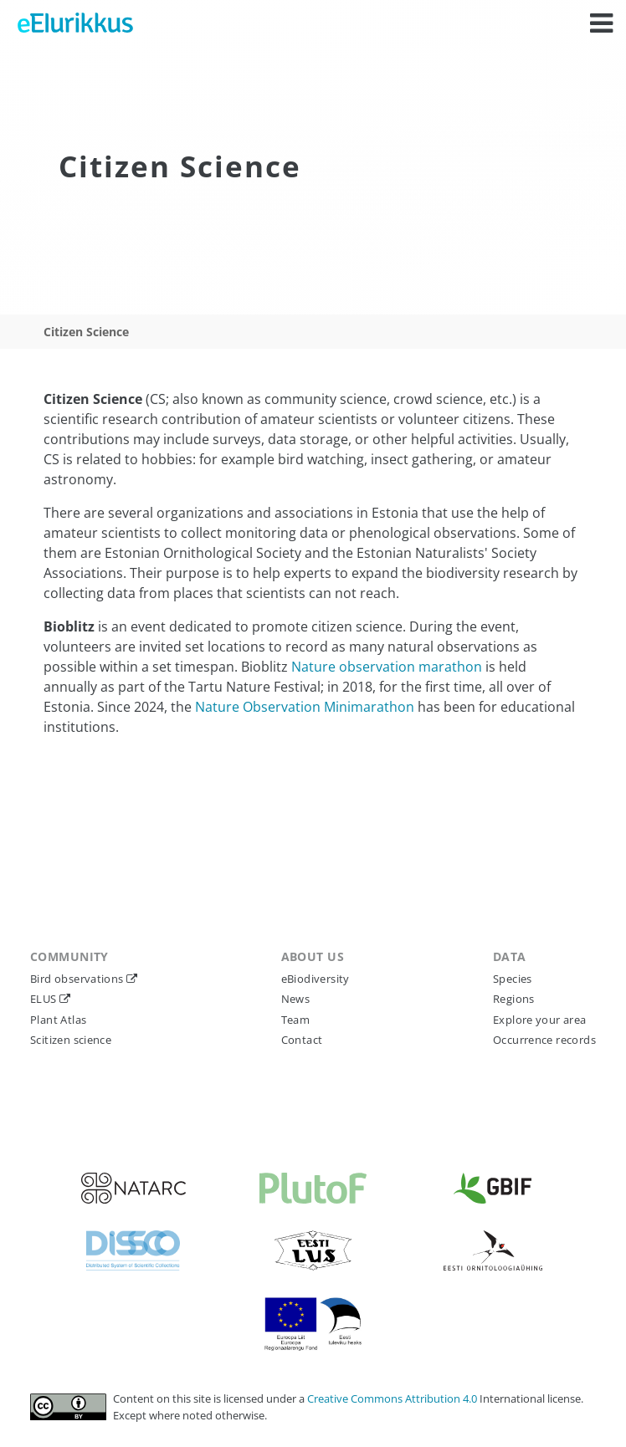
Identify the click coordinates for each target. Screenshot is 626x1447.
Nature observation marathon (386, 666)
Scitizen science (70, 1039)
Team (295, 1019)
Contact (302, 1039)
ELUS (44, 998)
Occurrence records (544, 1039)
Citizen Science (86, 332)
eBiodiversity (315, 978)
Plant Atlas (58, 1019)
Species (512, 978)
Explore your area (540, 1019)
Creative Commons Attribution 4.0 (393, 1398)
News (295, 998)
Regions (514, 998)
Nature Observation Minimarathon (304, 707)
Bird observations (78, 978)
